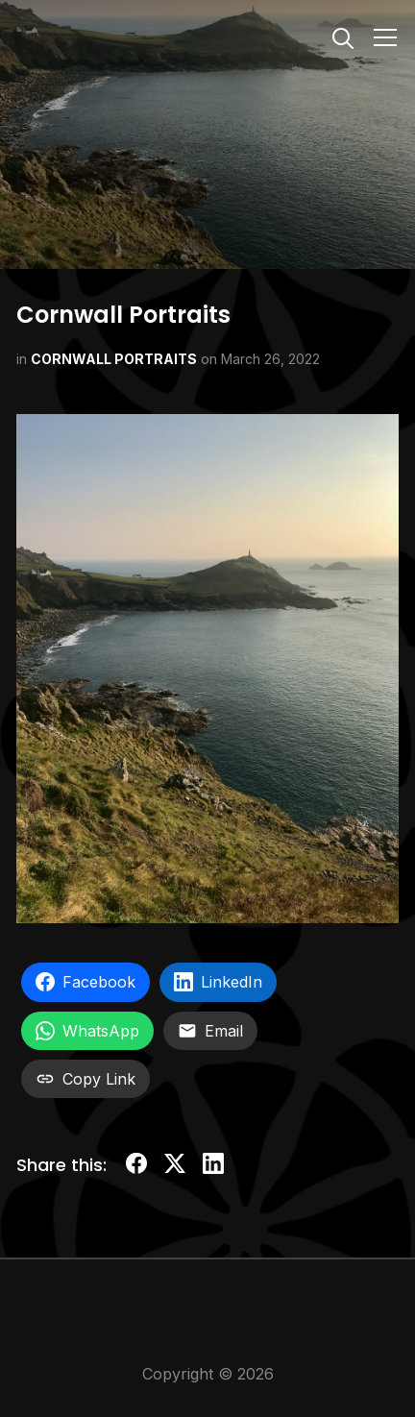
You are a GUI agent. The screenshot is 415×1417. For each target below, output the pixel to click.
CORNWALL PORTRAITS (114, 359)
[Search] (343, 36)
